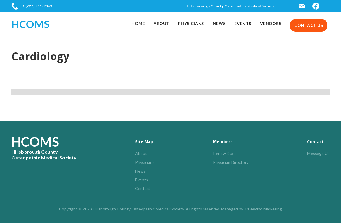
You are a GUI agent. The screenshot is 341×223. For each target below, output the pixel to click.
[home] (33, 24)
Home (138, 23)
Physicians (191, 23)
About (161, 23)
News (219, 23)
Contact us (308, 25)
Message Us (318, 153)
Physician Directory (230, 162)
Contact (142, 188)
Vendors (270, 23)
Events (242, 23)
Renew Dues (224, 153)
